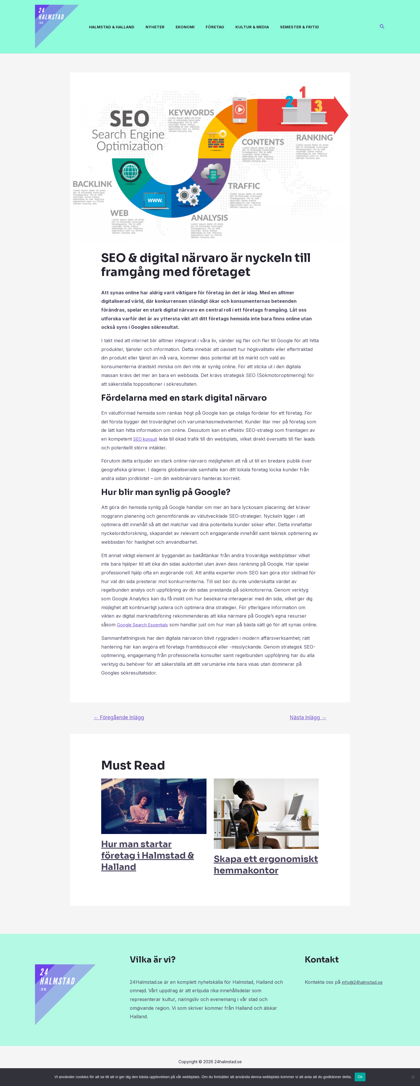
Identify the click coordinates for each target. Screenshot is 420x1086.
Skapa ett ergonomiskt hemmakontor (266, 873)
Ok (360, 1077)
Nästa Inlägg (308, 726)
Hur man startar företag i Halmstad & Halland (147, 864)
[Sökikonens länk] (382, 26)
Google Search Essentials (145, 625)
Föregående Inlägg (119, 726)
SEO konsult (147, 439)
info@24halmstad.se (327, 999)
